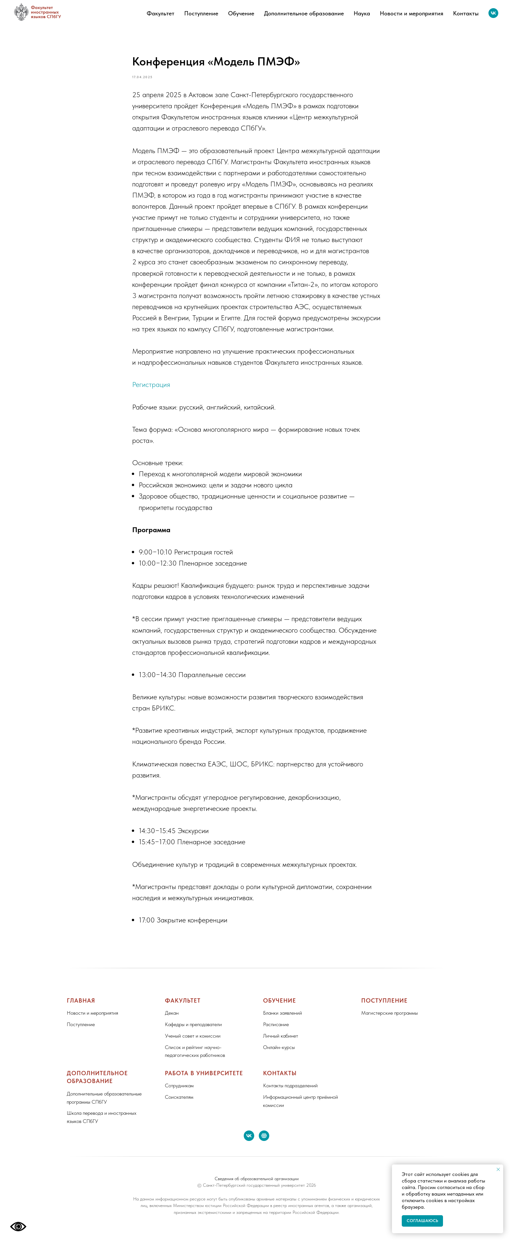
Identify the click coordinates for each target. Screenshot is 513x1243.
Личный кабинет (280, 1042)
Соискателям (179, 1103)
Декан (172, 1019)
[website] (264, 1141)
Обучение (241, 13)
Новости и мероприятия (411, 13)
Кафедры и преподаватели (193, 1030)
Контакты (466, 13)
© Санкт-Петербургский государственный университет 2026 (256, 1191)
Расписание (276, 1030)
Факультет (160, 13)
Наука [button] (362, 13)
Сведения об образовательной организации (257, 1184)
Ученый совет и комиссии (193, 1042)
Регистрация (151, 387)
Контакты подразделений (290, 1092)
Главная (81, 1006)
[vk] (493, 13)
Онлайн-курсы (279, 1053)
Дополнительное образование (304, 13)
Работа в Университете (204, 1079)
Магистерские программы (389, 1019)
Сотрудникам (179, 1092)
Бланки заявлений (282, 1019)
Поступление (201, 13)
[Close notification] (498, 1169)
